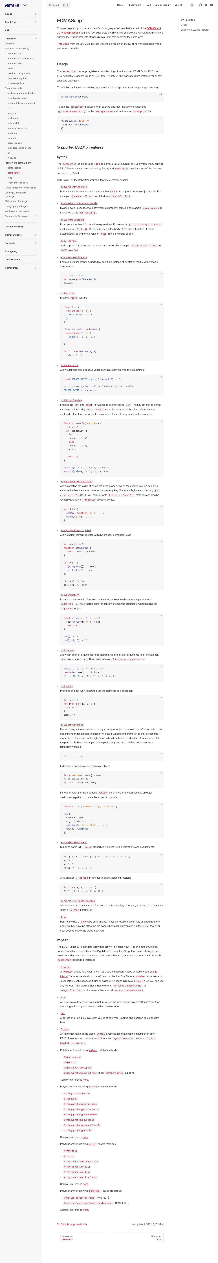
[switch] (192, 5)
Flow (84, 921)
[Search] (59, 5)
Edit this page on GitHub (72, 1224)
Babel (97, 163)
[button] (35, 13)
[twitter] (206, 5)
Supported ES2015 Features (195, 29)
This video (63, 43)
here (85, 1079)
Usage (184, 24)
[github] (200, 5)
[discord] (211, 5)
